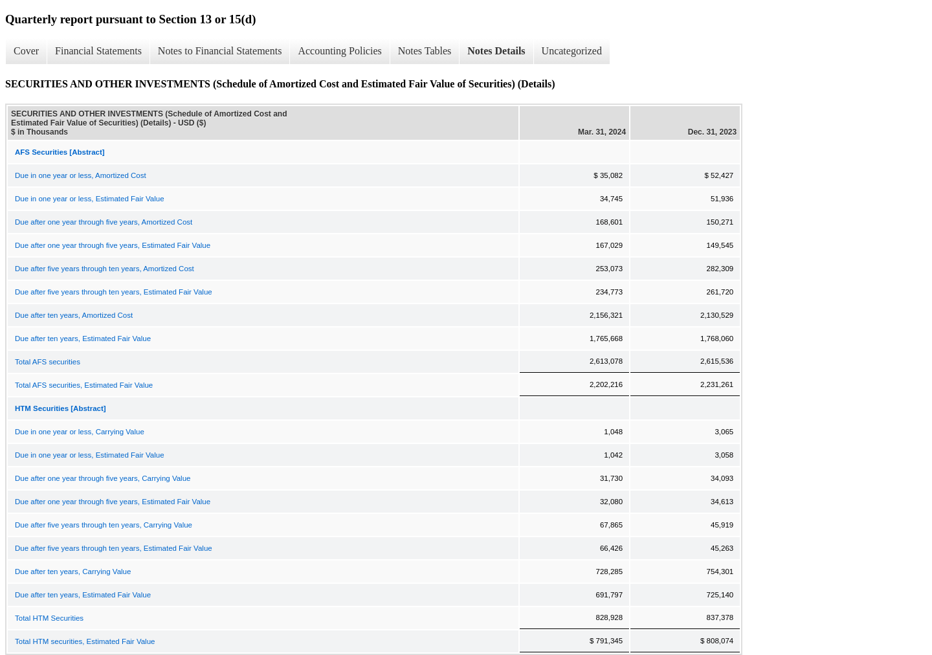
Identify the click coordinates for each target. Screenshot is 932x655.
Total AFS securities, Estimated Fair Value (84, 385)
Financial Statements (98, 50)
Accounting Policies (339, 50)
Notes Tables (425, 50)
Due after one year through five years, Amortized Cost (103, 222)
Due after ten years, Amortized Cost (74, 315)
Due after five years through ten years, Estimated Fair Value (113, 292)
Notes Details (496, 50)
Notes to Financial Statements (220, 50)
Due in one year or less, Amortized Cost (80, 175)
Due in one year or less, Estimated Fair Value (89, 199)
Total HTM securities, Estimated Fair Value (85, 641)
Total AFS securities (47, 362)
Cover (26, 50)
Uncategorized (572, 50)
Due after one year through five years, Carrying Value (102, 478)
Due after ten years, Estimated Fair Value (83, 338)
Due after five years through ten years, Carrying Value (103, 525)
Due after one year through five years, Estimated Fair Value (112, 245)
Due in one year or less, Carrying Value (79, 432)
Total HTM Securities (49, 618)
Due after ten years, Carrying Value (73, 571)
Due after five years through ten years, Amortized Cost (104, 268)
